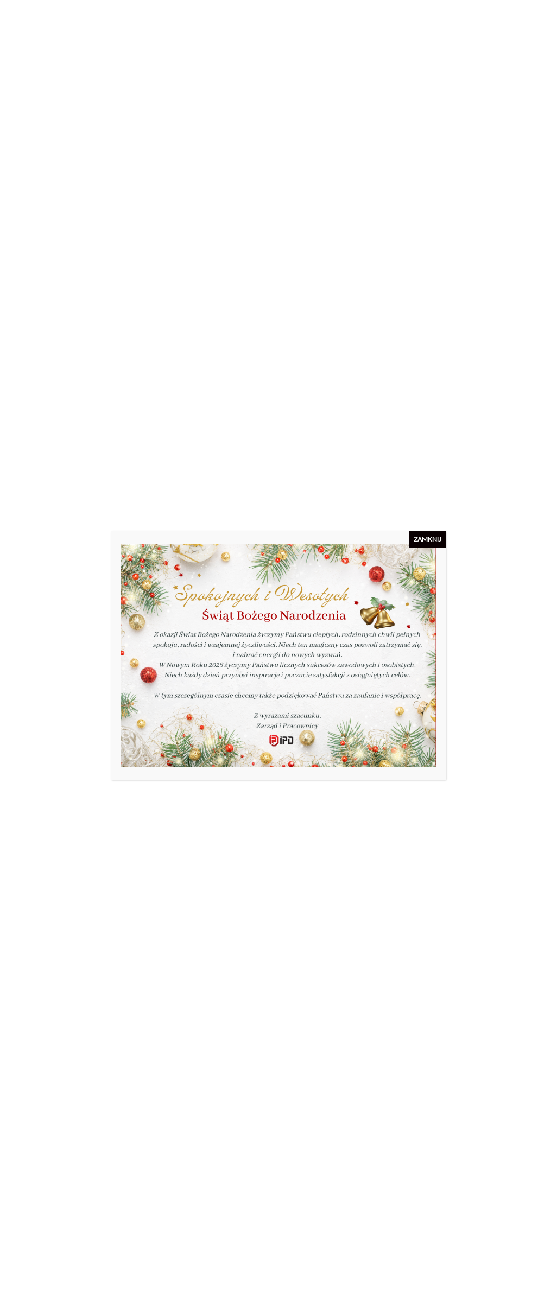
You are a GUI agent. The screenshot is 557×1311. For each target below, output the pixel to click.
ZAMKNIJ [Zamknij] (427, 539)
